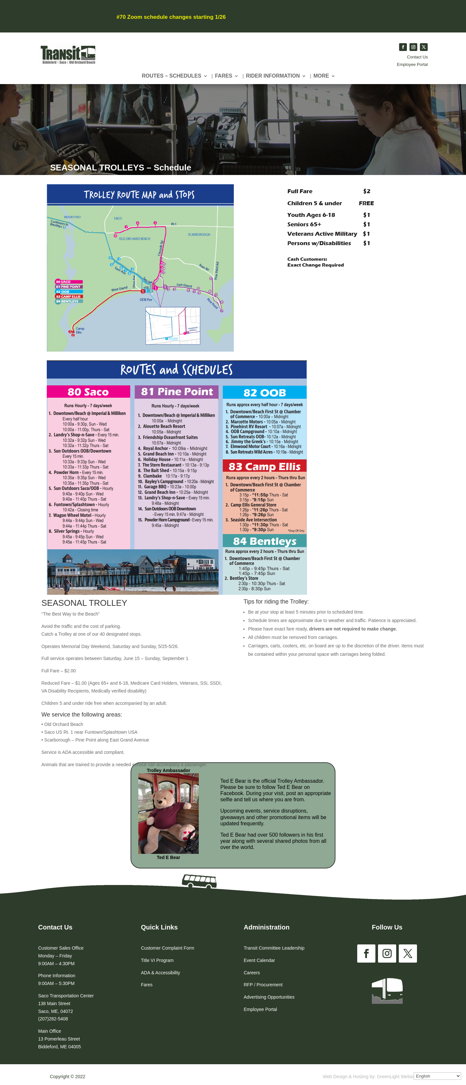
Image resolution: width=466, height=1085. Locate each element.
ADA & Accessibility (160, 972)
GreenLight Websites (398, 1076)
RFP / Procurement (263, 984)
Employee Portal (412, 64)
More (321, 76)
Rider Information (273, 76)
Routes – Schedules (171, 76)
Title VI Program (157, 960)
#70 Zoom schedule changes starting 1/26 (171, 17)
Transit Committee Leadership (274, 948)
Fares (223, 76)
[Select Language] (437, 1076)
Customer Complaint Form (167, 948)
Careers (252, 972)
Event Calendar (259, 960)
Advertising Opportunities (269, 997)
